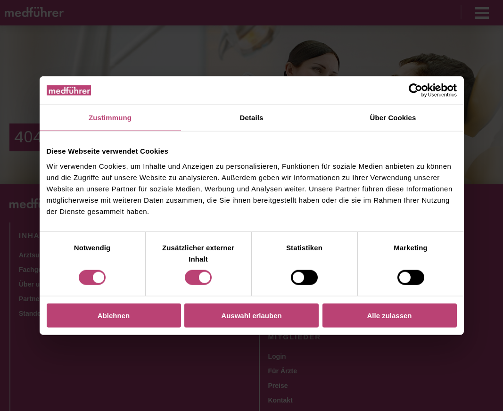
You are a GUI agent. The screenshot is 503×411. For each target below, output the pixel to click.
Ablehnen (114, 315)
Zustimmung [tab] (110, 118)
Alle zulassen (389, 315)
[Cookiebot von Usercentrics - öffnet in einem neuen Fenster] (415, 90)
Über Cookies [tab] (393, 118)
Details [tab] (252, 118)
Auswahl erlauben (251, 315)
